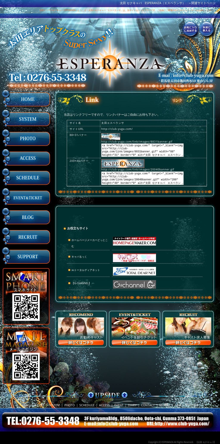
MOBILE (164, 405)
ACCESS (104, 405)
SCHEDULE (86, 405)
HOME (39, 405)
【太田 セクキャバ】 (206, 442)
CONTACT (148, 405)
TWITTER (192, 405)
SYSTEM (54, 405)
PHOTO (69, 405)
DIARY (132, 405)
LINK (178, 405)
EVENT (118, 405)
